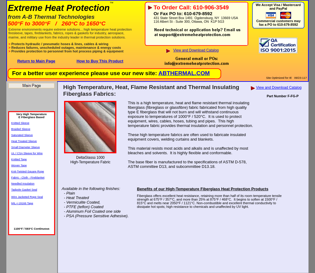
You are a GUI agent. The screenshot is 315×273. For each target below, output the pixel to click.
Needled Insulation (22, 183)
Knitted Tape (19, 159)
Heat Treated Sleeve (24, 141)
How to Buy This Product (99, 61)
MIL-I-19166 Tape (22, 203)
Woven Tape (19, 165)
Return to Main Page (36, 61)
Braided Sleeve (20, 129)
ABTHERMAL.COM (184, 73)
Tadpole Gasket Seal (24, 189)
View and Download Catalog (196, 50)
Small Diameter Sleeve (25, 147)
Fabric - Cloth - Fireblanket (27, 177)
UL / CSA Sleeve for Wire (27, 153)
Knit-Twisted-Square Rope (27, 171)
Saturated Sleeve (22, 135)
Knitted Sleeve (20, 123)
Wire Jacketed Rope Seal (27, 196)
